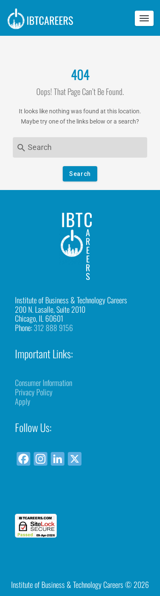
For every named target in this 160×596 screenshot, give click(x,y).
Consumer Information (43, 382)
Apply (22, 401)
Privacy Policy (33, 391)
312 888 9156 (53, 327)
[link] (80, 498)
